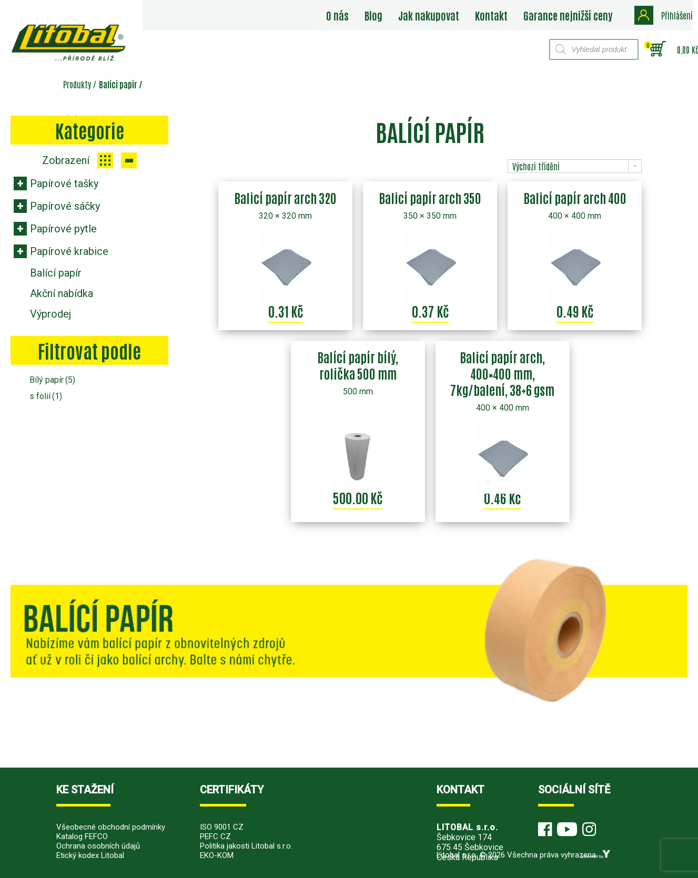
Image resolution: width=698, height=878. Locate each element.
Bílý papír (52, 380)
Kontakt (492, 15)
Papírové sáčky (65, 206)
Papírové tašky (64, 183)
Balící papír (56, 273)
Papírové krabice (69, 251)
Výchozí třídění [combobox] (536, 166)
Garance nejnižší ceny (568, 15)
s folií (45, 396)
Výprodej (50, 314)
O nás (338, 15)
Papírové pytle (63, 228)
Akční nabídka (61, 293)
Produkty (77, 84)
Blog (374, 15)
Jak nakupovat (429, 15)
